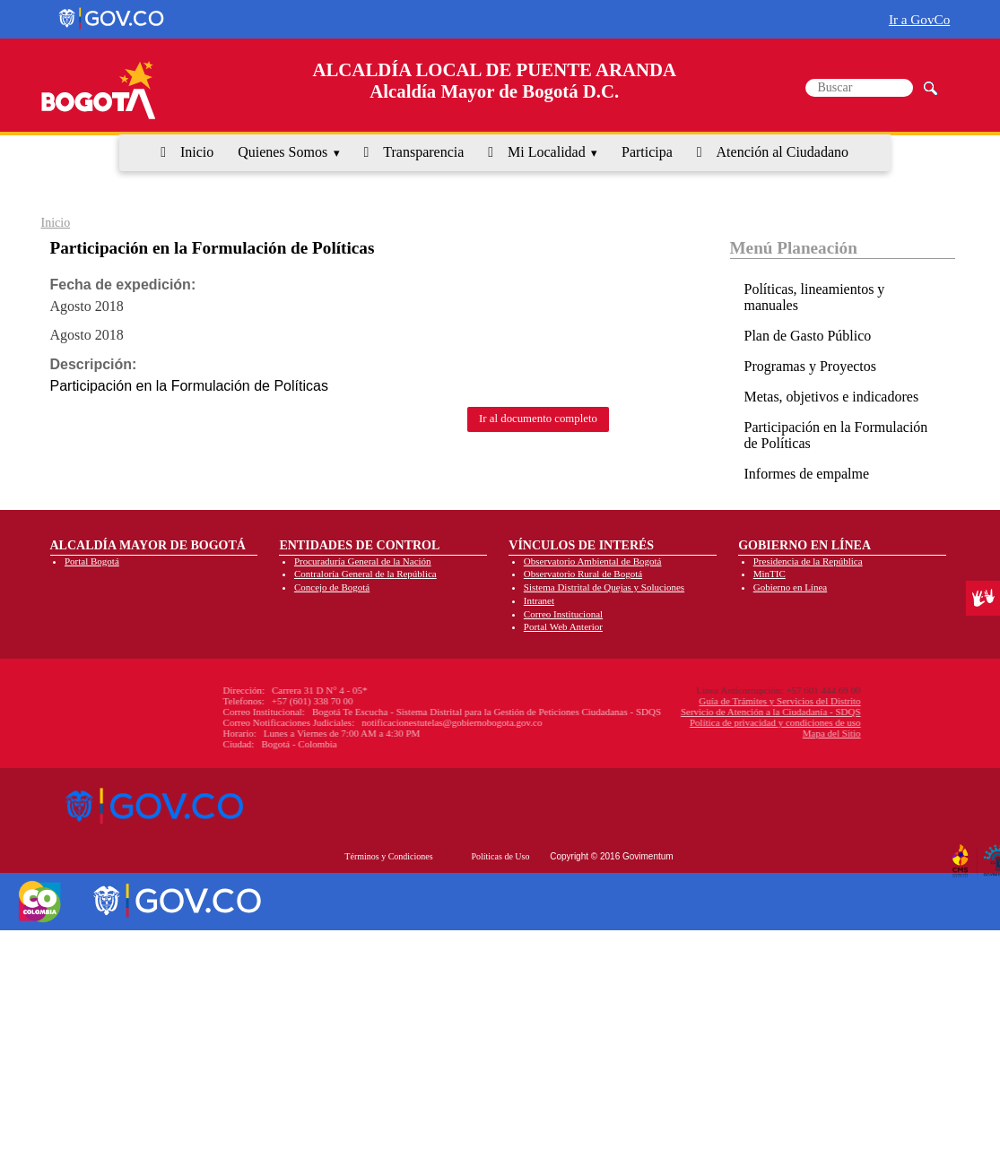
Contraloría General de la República (365, 573)
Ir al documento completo (538, 418)
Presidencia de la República (808, 561)
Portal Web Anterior (563, 626)
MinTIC (769, 573)
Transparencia (423, 152)
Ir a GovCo (919, 19)
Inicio (196, 152)
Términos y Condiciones (388, 856)
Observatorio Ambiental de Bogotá (593, 561)
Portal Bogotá (92, 561)
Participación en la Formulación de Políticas (836, 435)
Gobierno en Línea (790, 587)
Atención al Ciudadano (783, 152)
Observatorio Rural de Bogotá (583, 573)
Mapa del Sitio (737, 733)
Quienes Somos (282, 152)
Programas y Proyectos (810, 366)
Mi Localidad (547, 152)
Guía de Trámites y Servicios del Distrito (684, 700)
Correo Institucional (563, 614)
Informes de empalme (807, 473)
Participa (647, 152)
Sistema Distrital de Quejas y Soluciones (604, 587)
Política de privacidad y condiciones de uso (680, 722)
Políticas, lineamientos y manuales (814, 297)
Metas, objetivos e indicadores (831, 396)
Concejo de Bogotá (332, 587)
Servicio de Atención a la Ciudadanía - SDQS (676, 711)
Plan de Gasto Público (808, 335)
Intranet (539, 600)
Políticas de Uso (500, 856)
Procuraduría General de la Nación (362, 561)
